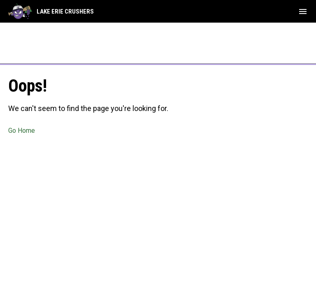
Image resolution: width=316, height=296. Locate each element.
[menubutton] (303, 11)
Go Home (21, 130)
